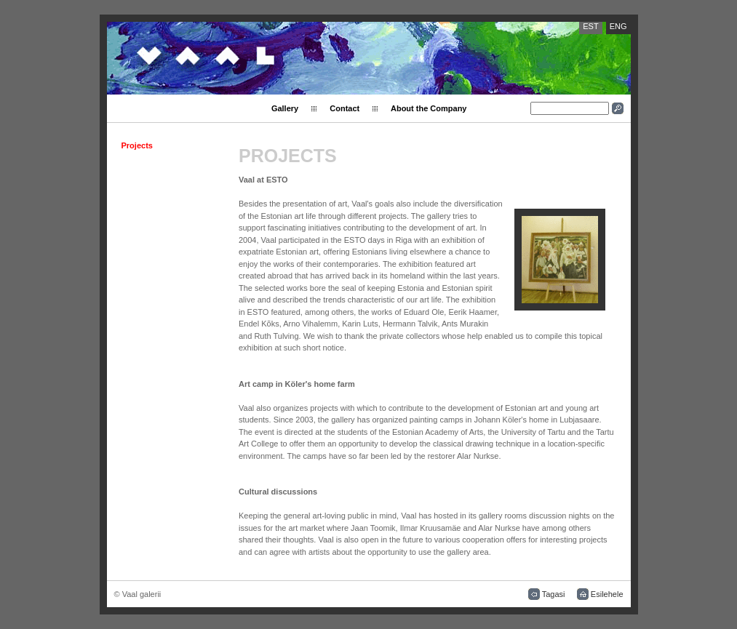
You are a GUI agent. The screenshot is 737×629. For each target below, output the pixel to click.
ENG (618, 26)
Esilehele (607, 594)
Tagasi (553, 594)
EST (590, 26)
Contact (344, 108)
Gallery (284, 108)
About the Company (429, 108)
